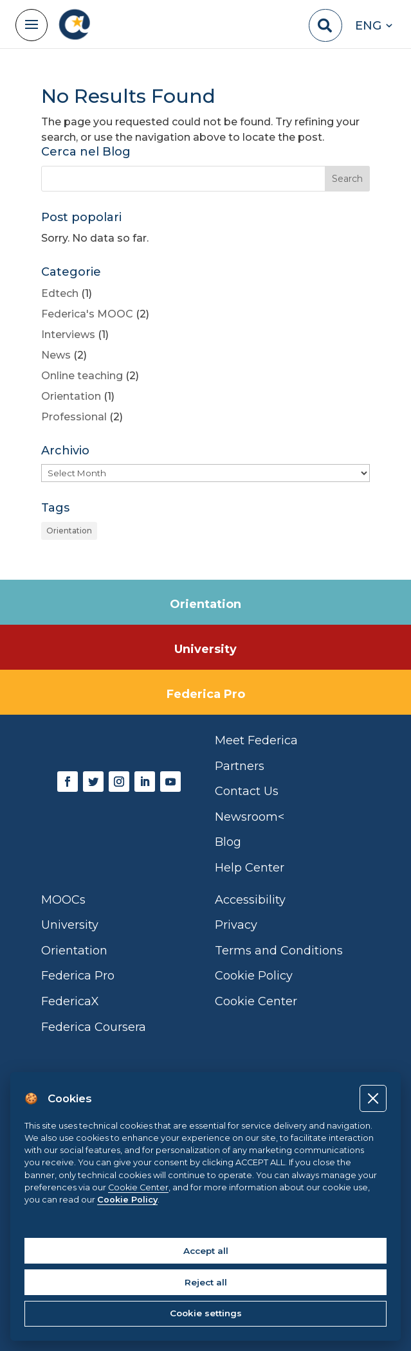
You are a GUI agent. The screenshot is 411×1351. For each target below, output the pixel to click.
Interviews (68, 334)
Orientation (71, 396)
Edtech (59, 293)
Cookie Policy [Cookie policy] (127, 1199)
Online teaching (82, 376)
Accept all (205, 1251)
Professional (74, 417)
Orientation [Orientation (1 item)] (69, 530)
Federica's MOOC (87, 314)
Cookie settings (206, 1313)
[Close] (373, 1098)
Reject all (206, 1282)
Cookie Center (138, 1187)
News (56, 355)
